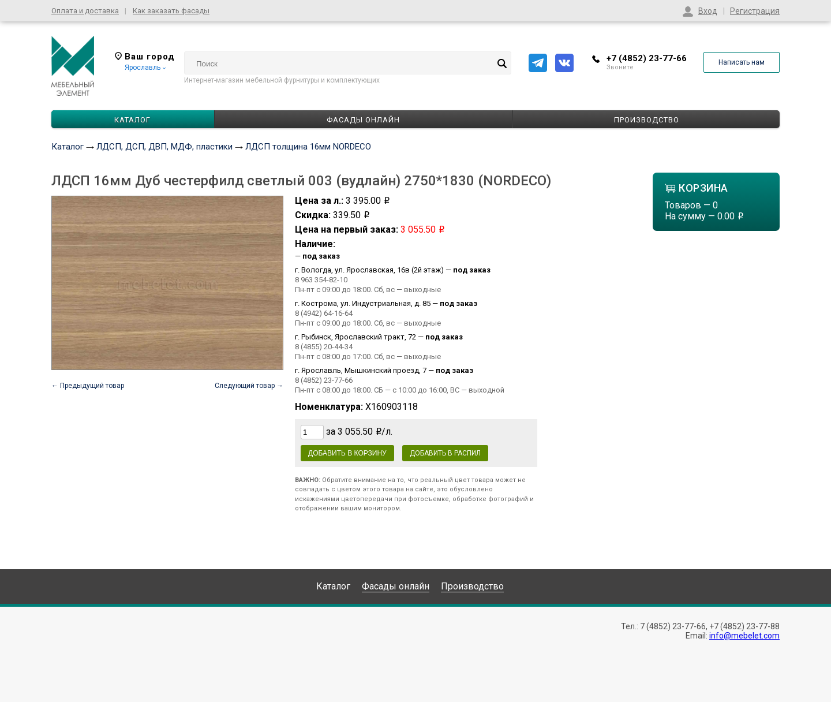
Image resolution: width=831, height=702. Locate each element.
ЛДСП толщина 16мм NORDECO (308, 146)
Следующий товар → (249, 386)
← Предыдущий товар (87, 386)
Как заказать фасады (171, 10)
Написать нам (741, 62)
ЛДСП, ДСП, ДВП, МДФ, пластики (164, 146)
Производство (646, 119)
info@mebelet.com (744, 635)
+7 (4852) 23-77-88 (744, 626)
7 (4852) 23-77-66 (673, 626)
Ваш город (145, 56)
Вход (707, 11)
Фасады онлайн (363, 119)
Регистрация (755, 11)
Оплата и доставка (85, 10)
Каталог (67, 146)
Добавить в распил (445, 453)
